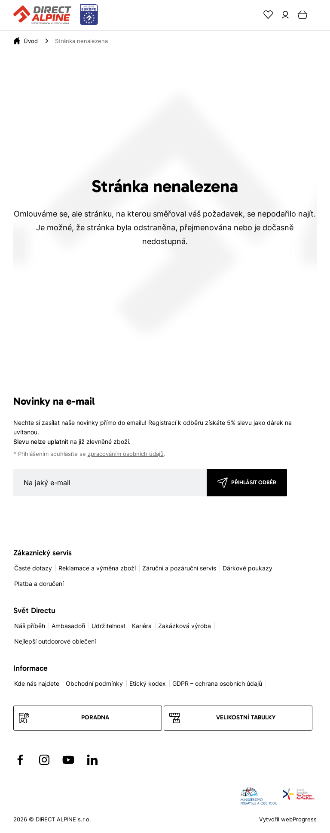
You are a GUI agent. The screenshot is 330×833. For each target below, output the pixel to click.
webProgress (299, 819)
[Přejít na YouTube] (68, 760)
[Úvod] (31, 40)
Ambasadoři (68, 625)
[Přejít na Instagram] (44, 760)
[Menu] (320, 14)
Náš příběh (29, 625)
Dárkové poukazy (247, 568)
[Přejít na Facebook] (20, 760)
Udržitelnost (108, 625)
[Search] (251, 14)
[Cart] (302, 14)
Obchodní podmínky (94, 683)
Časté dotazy (33, 568)
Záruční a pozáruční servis (179, 568)
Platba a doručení (39, 583)
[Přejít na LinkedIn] (92, 760)
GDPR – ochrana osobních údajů (217, 683)
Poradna (95, 717)
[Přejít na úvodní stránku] (55, 15)
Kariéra (142, 625)
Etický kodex (147, 683)
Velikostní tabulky (245, 717)
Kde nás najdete (36, 683)
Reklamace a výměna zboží (97, 568)
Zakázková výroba (184, 625)
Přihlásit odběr (253, 482)
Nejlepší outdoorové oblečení (55, 641)
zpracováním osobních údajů (126, 454)
